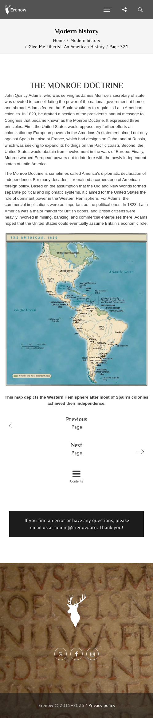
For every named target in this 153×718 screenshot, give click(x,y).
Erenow (45, 705)
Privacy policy (101, 705)
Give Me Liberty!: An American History (66, 46)
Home (59, 40)
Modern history (85, 40)
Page (74, 422)
